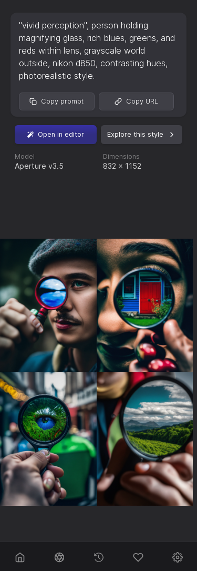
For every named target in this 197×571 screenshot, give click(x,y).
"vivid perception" (53, 25)
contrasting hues (132, 63)
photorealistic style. (57, 75)
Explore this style (141, 134)
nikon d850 (74, 63)
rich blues (106, 38)
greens (142, 38)
